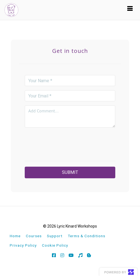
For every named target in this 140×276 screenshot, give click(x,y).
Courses (34, 236)
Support (54, 236)
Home (15, 236)
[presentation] (70, 142)
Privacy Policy (23, 245)
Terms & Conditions (86, 236)
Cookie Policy (55, 245)
